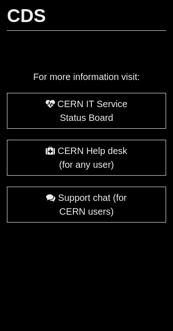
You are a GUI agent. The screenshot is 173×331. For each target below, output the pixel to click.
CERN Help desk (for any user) (86, 158)
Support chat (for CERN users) (86, 205)
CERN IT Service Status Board (86, 111)
